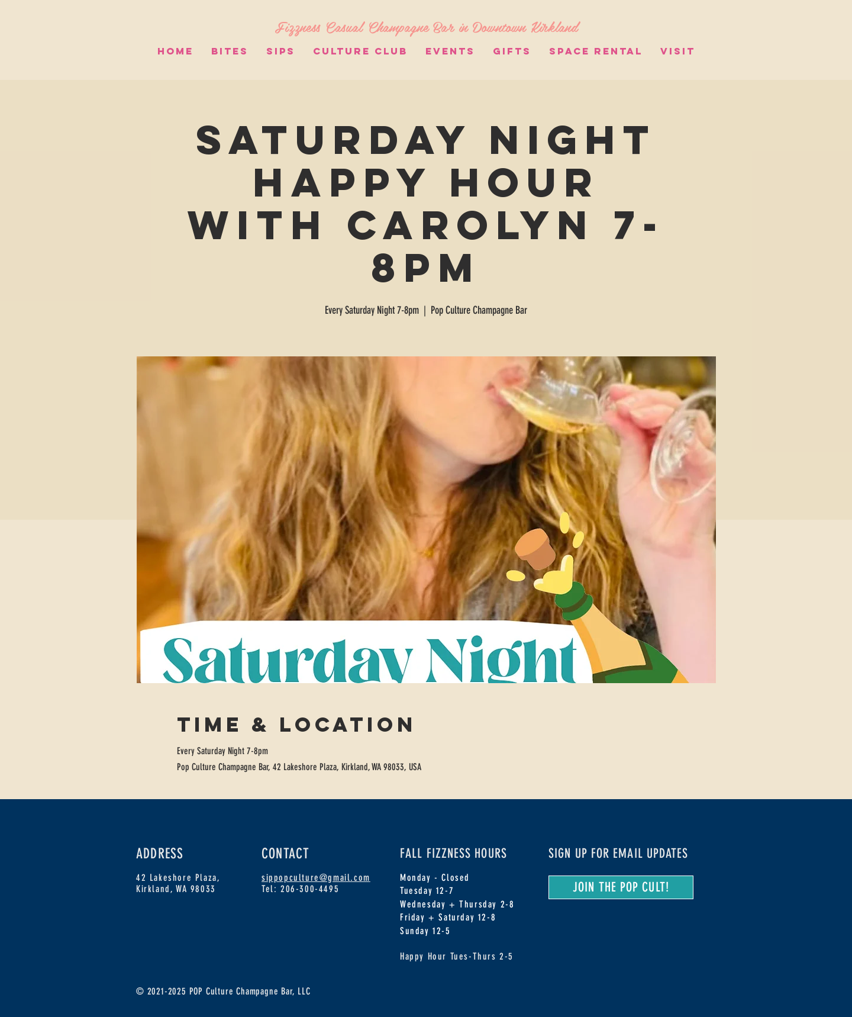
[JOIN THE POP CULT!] (620, 887)
